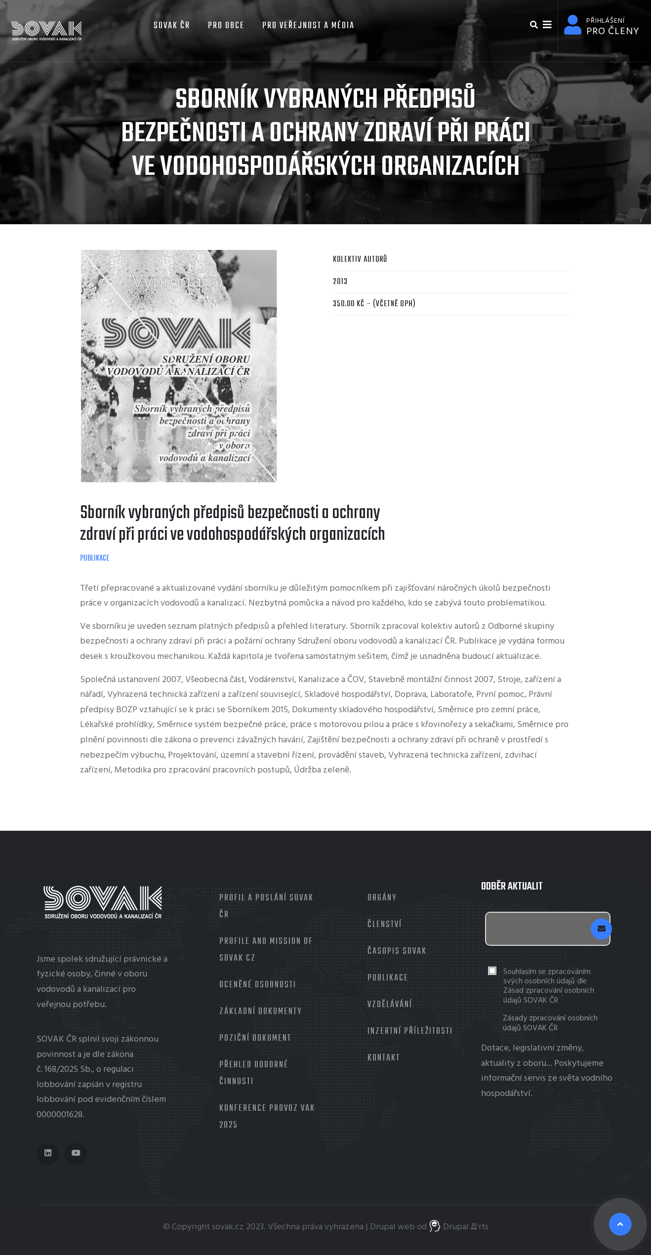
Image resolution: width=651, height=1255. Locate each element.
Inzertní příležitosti (410, 1031)
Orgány (382, 898)
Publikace (94, 558)
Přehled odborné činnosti (253, 1073)
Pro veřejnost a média (308, 26)
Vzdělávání (389, 1005)
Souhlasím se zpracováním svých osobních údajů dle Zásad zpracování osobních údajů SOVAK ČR (548, 987)
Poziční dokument (255, 1038)
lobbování (56, 1085)
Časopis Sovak (397, 951)
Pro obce (226, 26)
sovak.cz (228, 1227)
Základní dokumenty (260, 1012)
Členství (384, 925)
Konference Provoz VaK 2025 (267, 1117)
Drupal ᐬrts (458, 1227)
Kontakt (383, 1058)
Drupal (383, 1227)
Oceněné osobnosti (257, 985)
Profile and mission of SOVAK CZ (266, 950)
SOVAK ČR (170, 26)
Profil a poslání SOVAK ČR (266, 906)
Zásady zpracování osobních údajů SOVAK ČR (550, 1023)
